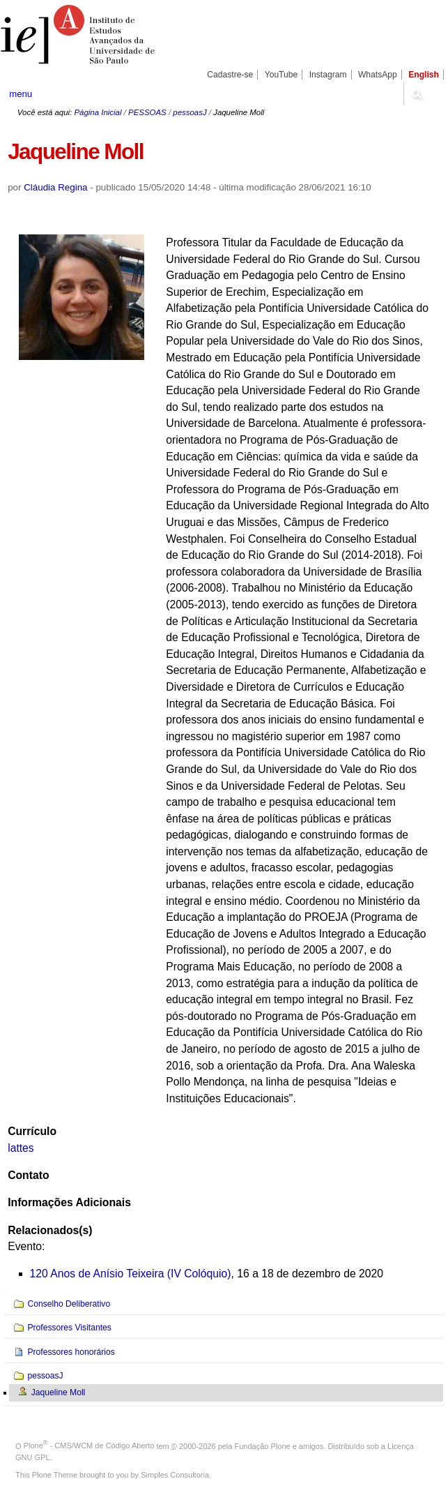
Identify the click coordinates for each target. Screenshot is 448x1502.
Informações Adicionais (69, 1202)
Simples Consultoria (175, 1475)
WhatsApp (377, 75)
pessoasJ (189, 112)
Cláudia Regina (55, 187)
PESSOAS (147, 112)
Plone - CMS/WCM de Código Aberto (89, 1445)
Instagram (328, 75)
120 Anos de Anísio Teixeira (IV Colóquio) (130, 1273)
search (416, 93)
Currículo (32, 1131)
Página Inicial (97, 112)
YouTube (281, 75)
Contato (28, 1175)
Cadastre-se (230, 75)
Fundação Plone (263, 1445)
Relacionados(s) (50, 1230)
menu (20, 94)
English (423, 75)
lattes (21, 1148)
